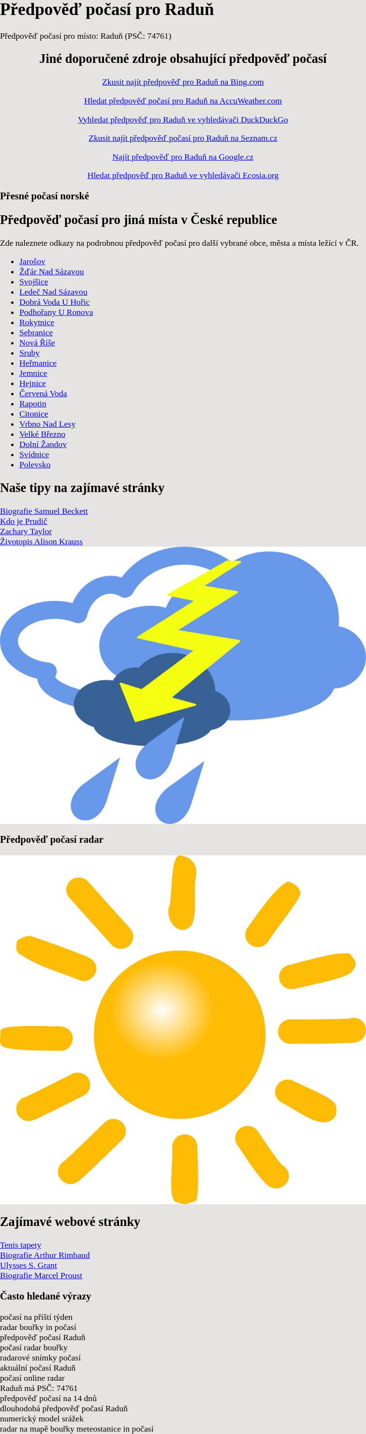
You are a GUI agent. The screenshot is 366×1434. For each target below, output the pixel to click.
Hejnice (32, 383)
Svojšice (33, 281)
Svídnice (34, 454)
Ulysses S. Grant (28, 1265)
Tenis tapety (20, 1245)
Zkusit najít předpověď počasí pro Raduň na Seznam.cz (183, 138)
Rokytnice (36, 322)
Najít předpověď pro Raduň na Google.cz (183, 157)
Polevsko (35, 464)
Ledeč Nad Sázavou (53, 292)
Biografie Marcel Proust (41, 1275)
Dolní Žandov (43, 444)
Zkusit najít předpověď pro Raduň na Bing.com (183, 82)
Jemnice (33, 373)
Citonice (33, 413)
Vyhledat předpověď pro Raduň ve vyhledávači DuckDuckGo (183, 119)
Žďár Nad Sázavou (51, 271)
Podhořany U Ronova (56, 312)
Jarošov (32, 261)
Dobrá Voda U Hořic (54, 302)
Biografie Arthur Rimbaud (45, 1255)
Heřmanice (38, 363)
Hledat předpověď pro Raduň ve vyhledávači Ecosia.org (183, 175)
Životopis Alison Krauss (41, 541)
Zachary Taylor (26, 531)
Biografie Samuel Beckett (44, 511)
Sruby (29, 353)
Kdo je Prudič (23, 521)
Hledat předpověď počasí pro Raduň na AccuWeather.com (183, 100)
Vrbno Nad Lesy (47, 424)
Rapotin (32, 403)
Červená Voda (43, 393)
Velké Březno (42, 434)
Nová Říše (37, 342)
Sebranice (36, 332)
